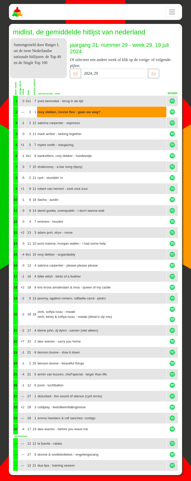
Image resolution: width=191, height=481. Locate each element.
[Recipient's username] (114, 73)
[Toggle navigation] (172, 12)
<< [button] (75, 73)
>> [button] (153, 73)
